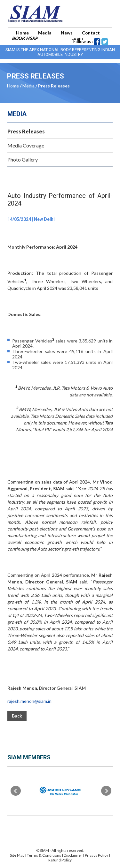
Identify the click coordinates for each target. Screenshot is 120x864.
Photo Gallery (22, 159)
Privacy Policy (96, 855)
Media (45, 32)
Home (22, 32)
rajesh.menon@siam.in (29, 701)
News (67, 32)
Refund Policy (60, 860)
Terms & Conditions (44, 855)
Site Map (17, 855)
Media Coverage (25, 145)
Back (17, 715)
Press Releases (26, 131)
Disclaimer (73, 855)
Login (77, 38)
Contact (91, 32)
